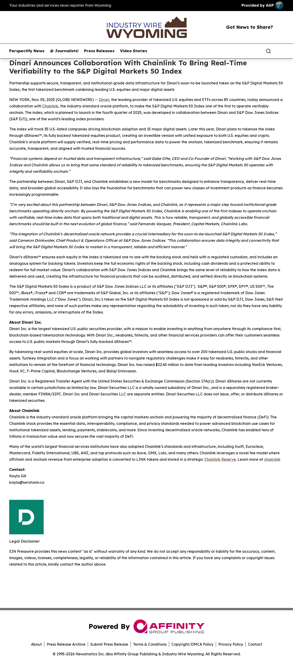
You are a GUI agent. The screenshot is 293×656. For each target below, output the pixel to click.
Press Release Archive (66, 644)
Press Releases (99, 51)
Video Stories (133, 51)
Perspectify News (26, 51)
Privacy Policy (230, 644)
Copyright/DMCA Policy (192, 644)
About (36, 644)
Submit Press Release (109, 644)
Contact (255, 644)
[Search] (268, 51)
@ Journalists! (64, 51)
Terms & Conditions (150, 644)
